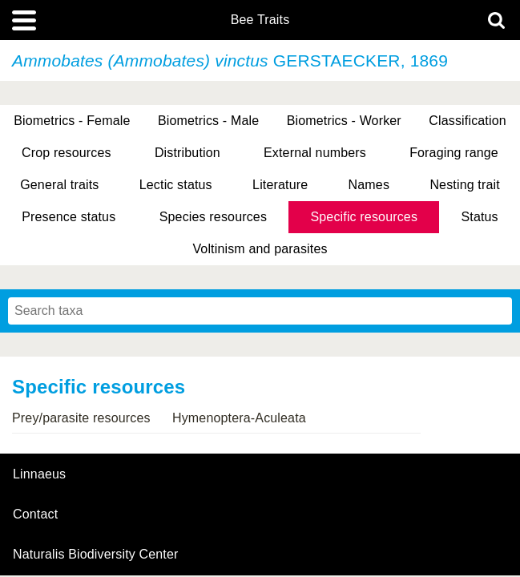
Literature (280, 185)
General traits (59, 185)
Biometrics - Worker (344, 120)
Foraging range (453, 152)
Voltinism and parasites (259, 249)
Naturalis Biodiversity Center (96, 554)
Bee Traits (260, 20)
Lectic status (175, 185)
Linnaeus (39, 474)
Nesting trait (464, 185)
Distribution (187, 152)
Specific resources (363, 217)
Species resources (213, 217)
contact (35, 514)
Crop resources (66, 152)
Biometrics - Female (72, 120)
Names (369, 185)
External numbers (315, 152)
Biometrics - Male (208, 120)
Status (479, 217)
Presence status (68, 217)
